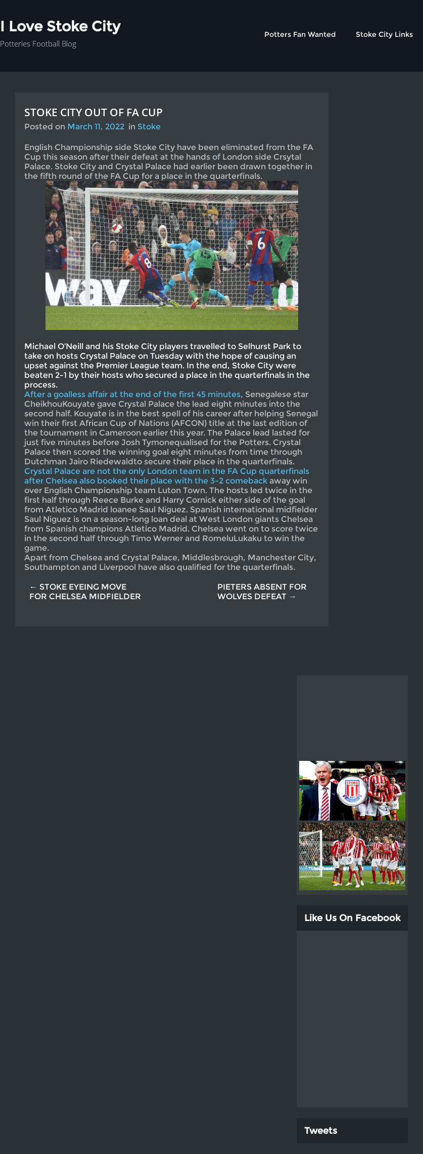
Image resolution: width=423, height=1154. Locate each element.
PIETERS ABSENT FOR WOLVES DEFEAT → (262, 591)
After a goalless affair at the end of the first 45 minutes (132, 394)
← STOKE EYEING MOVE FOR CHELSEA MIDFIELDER (85, 591)
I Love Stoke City (60, 26)
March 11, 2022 (95, 126)
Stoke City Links (384, 34)
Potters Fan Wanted (300, 34)
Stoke (149, 126)
